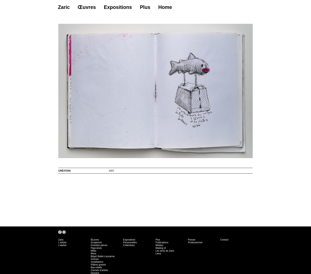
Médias (159, 245)
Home (165, 7)
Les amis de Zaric (165, 250)
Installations (97, 262)
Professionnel (195, 242)
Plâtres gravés (98, 264)
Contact (224, 239)
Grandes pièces (99, 245)
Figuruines (96, 248)
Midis (93, 250)
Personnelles (130, 242)
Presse (191, 239)
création (64, 170)
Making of (161, 248)
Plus (145, 7)
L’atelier (62, 245)
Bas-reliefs (96, 267)
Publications (162, 242)
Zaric (64, 7)
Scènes (95, 259)
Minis (93, 253)
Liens (158, 253)
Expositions (118, 7)
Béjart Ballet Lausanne (103, 256)
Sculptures (96, 242)
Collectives (129, 245)
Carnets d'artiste (99, 270)
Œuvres (87, 7)
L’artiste (62, 242)
